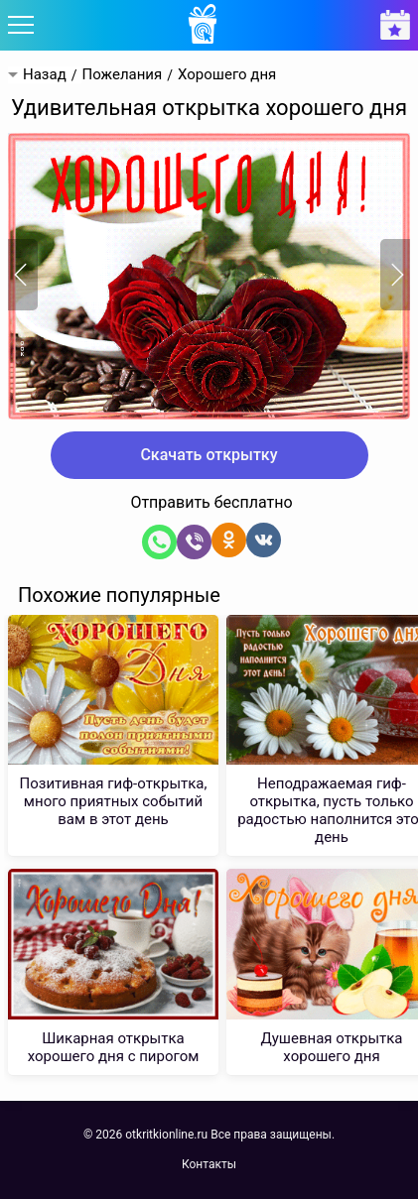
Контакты (209, 1164)
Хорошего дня (227, 74)
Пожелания (121, 74)
